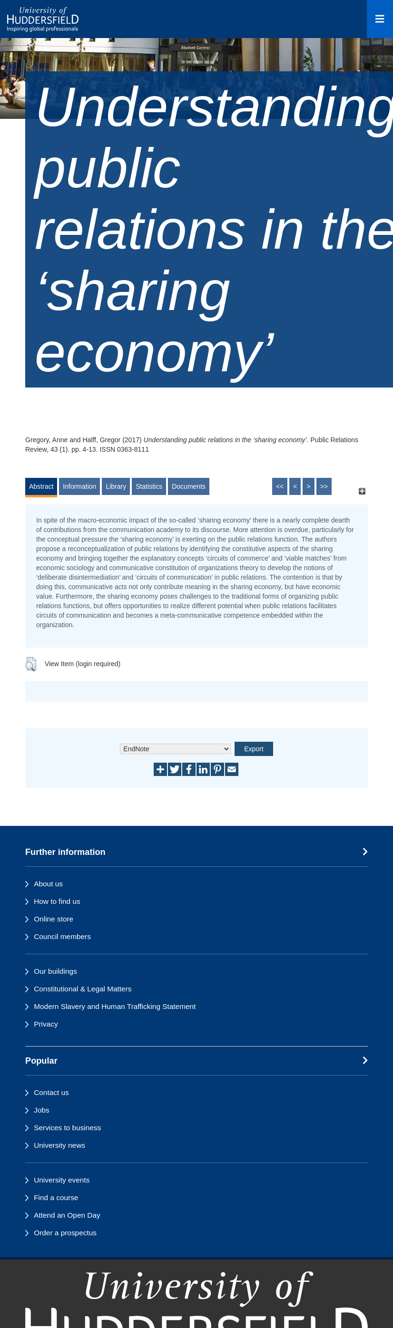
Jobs (41, 1110)
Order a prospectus (65, 1233)
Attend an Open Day (67, 1215)
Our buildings (55, 971)
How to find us (57, 901)
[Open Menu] (380, 19)
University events (61, 1180)
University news (59, 1145)
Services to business (67, 1128)
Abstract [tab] (41, 486)
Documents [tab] (189, 486)
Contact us (51, 1092)
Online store (53, 919)
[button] (30, 664)
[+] (361, 490)
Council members (62, 936)
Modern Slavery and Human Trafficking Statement (115, 1006)
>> (324, 486)
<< (280, 486)
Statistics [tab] (149, 486)
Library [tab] (116, 486)
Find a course (56, 1197)
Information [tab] (79, 486)
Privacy (46, 1024)
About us (48, 884)
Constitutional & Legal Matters (82, 989)
